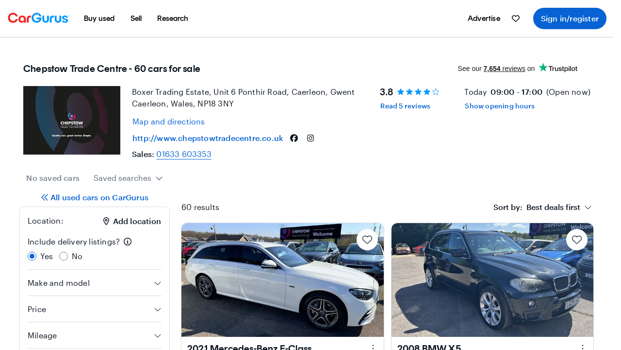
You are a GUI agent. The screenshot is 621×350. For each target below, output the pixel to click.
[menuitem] (99, 18)
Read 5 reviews (405, 106)
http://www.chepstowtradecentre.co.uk (207, 137)
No (77, 256)
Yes (46, 256)
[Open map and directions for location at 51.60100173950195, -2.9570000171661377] (169, 121)
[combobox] (128, 178)
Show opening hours (500, 106)
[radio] (32, 256)
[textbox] (536, 207)
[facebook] (294, 138)
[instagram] (310, 138)
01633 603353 (183, 153)
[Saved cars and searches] (515, 18)
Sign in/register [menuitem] (570, 18)
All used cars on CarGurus (94, 197)
